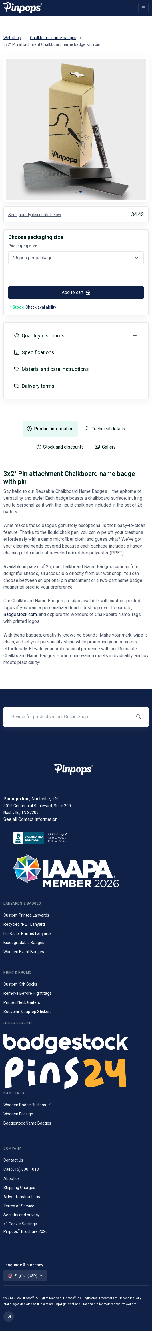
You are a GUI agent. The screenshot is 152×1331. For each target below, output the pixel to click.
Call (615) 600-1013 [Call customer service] (21, 1169)
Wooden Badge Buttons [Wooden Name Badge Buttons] (27, 1105)
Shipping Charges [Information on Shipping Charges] (19, 1187)
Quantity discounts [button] (39, 335)
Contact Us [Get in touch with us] (13, 1160)
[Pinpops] (22, 7)
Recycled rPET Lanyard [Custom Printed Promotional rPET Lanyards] (24, 924)
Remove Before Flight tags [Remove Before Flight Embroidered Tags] (27, 993)
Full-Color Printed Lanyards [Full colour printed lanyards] (27, 933)
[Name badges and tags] (76, 1042)
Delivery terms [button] (34, 386)
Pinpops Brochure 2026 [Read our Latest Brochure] (25, 1231)
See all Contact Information (30, 819)
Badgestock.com (20, 614)
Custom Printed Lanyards (26, 915)
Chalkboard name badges (53, 37)
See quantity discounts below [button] (34, 214)
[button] (76, 192)
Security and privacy (21, 1215)
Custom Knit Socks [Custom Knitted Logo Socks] (20, 984)
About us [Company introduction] (11, 1178)
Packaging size (22, 246)
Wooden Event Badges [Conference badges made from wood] (23, 951)
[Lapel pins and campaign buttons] (76, 1072)
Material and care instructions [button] (51, 369)
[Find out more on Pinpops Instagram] (8, 1316)
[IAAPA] (76, 869)
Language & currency (23, 1265)
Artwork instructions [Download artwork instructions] (21, 1196)
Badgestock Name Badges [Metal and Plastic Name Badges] (27, 1123)
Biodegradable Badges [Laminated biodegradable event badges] (23, 942)
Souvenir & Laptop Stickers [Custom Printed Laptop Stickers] (27, 1011)
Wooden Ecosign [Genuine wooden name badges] (18, 1114)
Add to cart (76, 292)
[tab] (50, 429)
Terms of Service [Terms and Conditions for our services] (18, 1206)
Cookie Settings (20, 1224)
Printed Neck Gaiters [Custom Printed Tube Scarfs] (21, 1002)
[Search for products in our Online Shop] (67, 716)
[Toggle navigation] (143, 8)
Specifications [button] (34, 352)
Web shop (12, 37)
